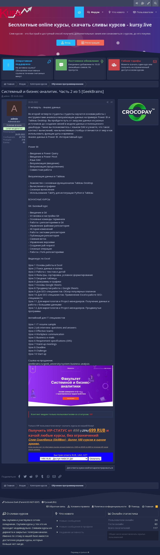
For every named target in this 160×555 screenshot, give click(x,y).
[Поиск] (155, 3)
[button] (102, 12)
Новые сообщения (69, 520)
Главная (79, 12)
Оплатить (95, 458)
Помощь (135, 506)
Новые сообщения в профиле (76, 526)
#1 (112, 102)
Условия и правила (80, 506)
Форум (95, 12)
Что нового (118, 12)
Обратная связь (57, 506)
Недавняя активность (71, 532)
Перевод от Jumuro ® (80, 552)
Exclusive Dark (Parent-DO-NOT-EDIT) (20, 502)
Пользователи (145, 12)
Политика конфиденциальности (110, 506)
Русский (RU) (49, 502)
